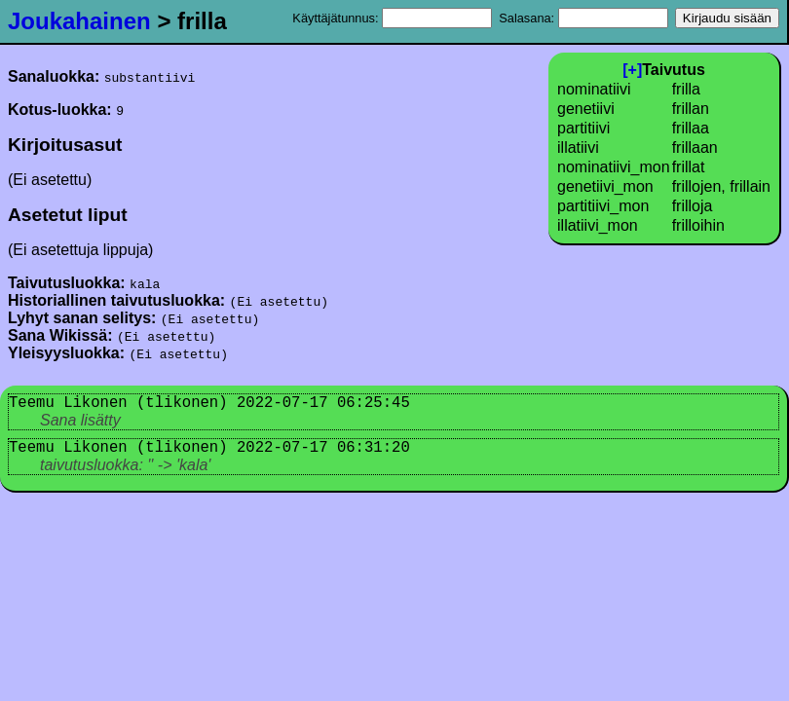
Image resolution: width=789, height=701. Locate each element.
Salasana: (583, 18)
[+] (632, 69)
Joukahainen (79, 21)
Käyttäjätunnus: (392, 18)
